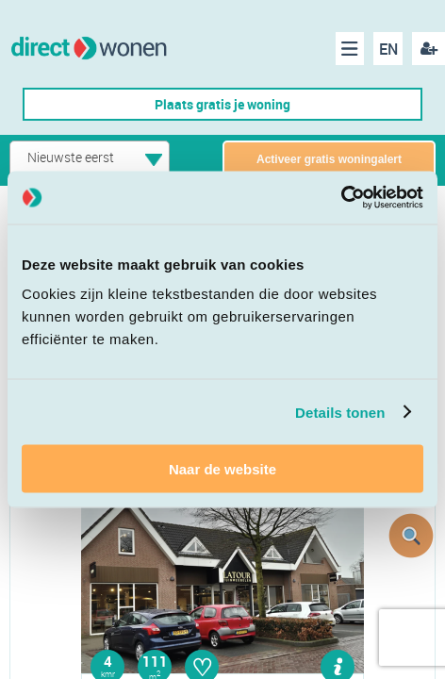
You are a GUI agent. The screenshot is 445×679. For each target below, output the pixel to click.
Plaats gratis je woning (222, 104)
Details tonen (340, 412)
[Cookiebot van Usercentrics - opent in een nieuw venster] (340, 198)
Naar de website (222, 469)
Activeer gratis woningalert (329, 159)
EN (388, 49)
